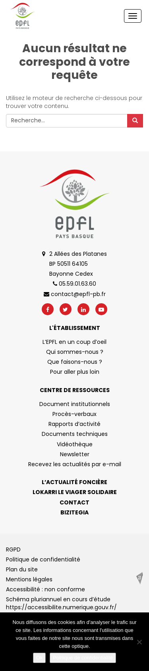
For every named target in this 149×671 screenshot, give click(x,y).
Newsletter (74, 454)
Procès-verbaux (74, 414)
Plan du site (22, 569)
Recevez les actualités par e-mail (74, 464)
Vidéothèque (75, 444)
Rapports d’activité (74, 424)
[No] (139, 642)
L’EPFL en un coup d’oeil (74, 342)
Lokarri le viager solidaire (75, 492)
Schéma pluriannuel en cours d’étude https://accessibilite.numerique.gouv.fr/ (61, 603)
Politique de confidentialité (43, 559)
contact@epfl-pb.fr (75, 294)
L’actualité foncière (74, 482)
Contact (74, 502)
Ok (39, 658)
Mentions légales (29, 579)
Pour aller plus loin (74, 372)
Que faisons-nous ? (74, 362)
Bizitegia (74, 512)
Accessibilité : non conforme (45, 589)
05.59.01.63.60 (74, 284)
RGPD (13, 549)
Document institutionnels (74, 404)
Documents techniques (75, 434)
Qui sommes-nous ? (74, 352)
